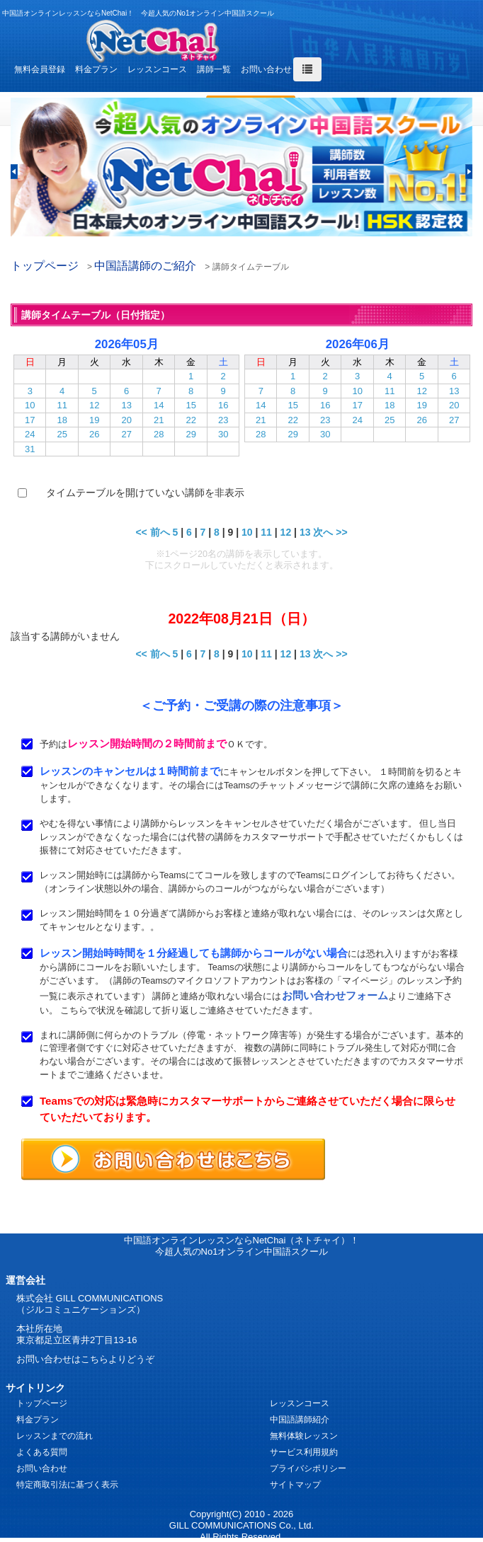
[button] (14, 171)
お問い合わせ (266, 69)
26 (94, 434)
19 (94, 420)
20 (126, 420)
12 (94, 405)
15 (190, 405)
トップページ (45, 266)
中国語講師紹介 (299, 1420)
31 (30, 449)
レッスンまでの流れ (54, 1436)
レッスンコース (157, 69)
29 (190, 434)
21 (159, 420)
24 (30, 434)
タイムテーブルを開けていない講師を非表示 (145, 492)
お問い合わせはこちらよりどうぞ (85, 1359)
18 (62, 420)
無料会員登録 (39, 69)
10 (30, 405)
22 (190, 420)
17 (30, 420)
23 (223, 420)
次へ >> (330, 532)
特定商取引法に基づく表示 (67, 1485)
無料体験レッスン (304, 1436)
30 (223, 434)
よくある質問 (41, 1452)
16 (223, 405)
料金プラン (96, 69)
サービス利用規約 (304, 1452)
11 (62, 405)
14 (159, 405)
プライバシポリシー (308, 1468)
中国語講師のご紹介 (145, 266)
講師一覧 (214, 69)
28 (159, 434)
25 (62, 434)
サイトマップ (295, 1485)
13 (126, 405)
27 (126, 434)
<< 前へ (152, 532)
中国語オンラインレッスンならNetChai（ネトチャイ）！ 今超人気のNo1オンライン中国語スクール (242, 1246)
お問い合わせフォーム (335, 995)
